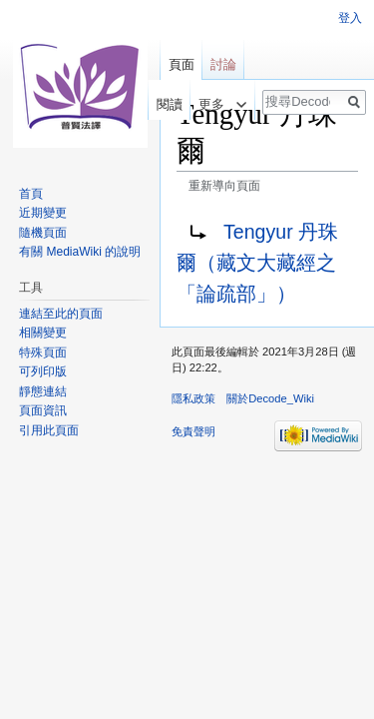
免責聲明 (193, 431)
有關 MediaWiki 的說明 (80, 252)
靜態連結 (43, 391)
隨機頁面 (43, 233)
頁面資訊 (43, 410)
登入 (350, 18)
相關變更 (43, 333)
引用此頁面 (49, 430)
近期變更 (43, 213)
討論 (223, 64)
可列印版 (43, 371)
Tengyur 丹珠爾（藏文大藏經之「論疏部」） (257, 263)
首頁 (31, 194)
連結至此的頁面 (61, 314)
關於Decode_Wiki (270, 398)
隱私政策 (193, 398)
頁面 (181, 64)
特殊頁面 (43, 353)
